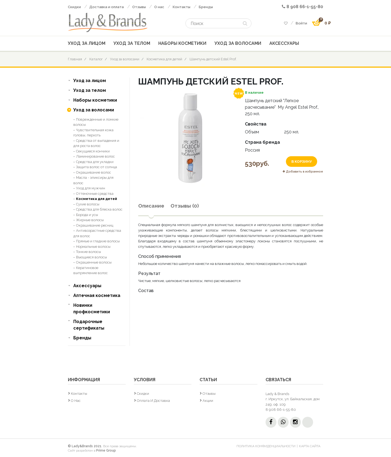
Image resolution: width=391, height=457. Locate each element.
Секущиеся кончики (93, 151)
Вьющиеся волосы (91, 257)
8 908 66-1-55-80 (302, 6)
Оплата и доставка (153, 401)
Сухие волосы (87, 204)
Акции (208, 401)
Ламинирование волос (95, 156)
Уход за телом (131, 43)
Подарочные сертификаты (88, 325)
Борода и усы (87, 215)
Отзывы (139, 7)
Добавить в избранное (303, 171)
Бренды (206, 7)
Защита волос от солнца (96, 167)
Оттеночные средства (94, 194)
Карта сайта (309, 446)
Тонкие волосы (88, 252)
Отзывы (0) (185, 206)
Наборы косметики (182, 43)
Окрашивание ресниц (94, 225)
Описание (151, 206)
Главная (75, 59)
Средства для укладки (94, 162)
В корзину (301, 161)
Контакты (181, 7)
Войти (301, 23)
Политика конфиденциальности (266, 446)
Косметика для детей (164, 59)
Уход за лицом (86, 43)
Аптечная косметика (96, 295)
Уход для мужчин (90, 188)
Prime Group (106, 450)
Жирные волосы (90, 220)
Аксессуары (284, 43)
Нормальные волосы (93, 247)
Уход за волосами (238, 43)
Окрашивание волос (93, 172)
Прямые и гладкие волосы (98, 241)
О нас (159, 7)
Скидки (74, 7)
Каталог (96, 59)
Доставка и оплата (106, 7)
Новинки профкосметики (91, 308)
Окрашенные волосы (94, 262)
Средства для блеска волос (99, 209)
